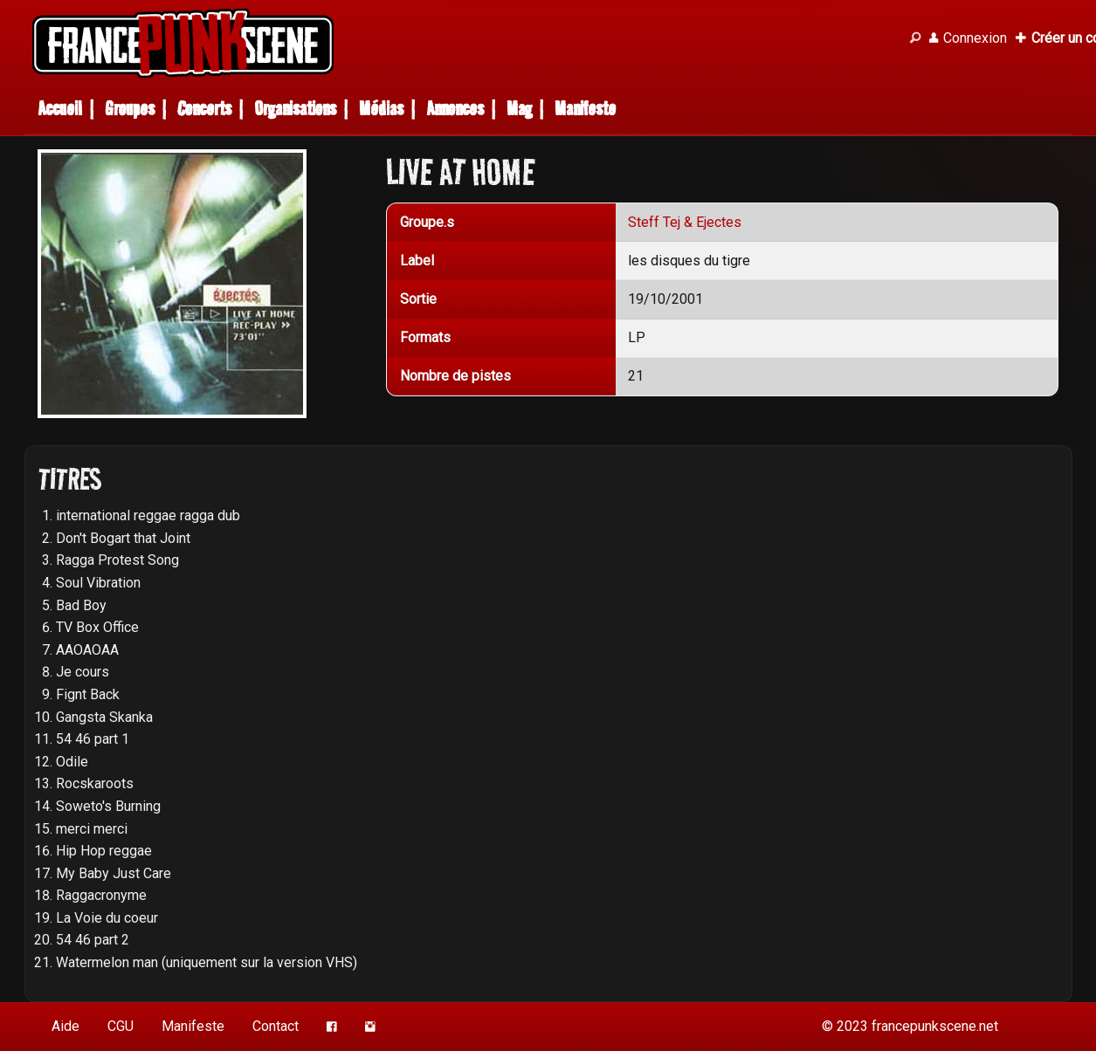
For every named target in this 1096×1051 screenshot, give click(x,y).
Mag (519, 108)
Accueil (60, 108)
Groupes (130, 108)
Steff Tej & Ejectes (684, 222)
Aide (65, 1026)
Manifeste (585, 108)
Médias (381, 108)
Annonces (455, 108)
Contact (275, 1026)
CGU (120, 1026)
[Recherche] (915, 38)
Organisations (295, 108)
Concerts (204, 108)
